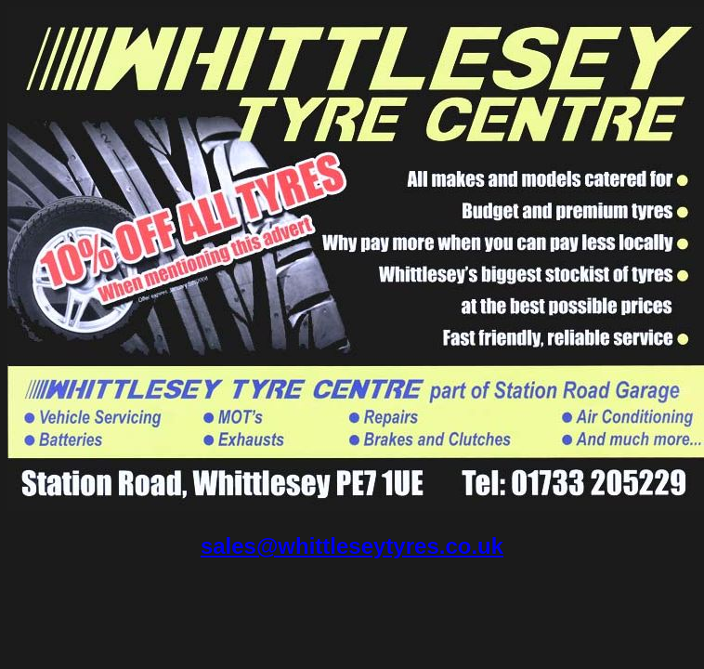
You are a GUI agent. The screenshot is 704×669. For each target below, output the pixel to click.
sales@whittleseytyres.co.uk (352, 545)
